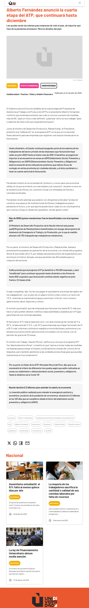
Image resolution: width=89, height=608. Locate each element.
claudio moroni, (74, 424)
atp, (9, 424)
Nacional (12, 85)
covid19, (48, 431)
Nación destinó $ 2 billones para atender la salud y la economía (40, 387)
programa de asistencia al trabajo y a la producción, (55, 418)
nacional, (11, 418)
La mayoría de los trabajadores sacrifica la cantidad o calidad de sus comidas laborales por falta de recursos (64, 490)
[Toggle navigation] (79, 3)
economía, (36, 424)
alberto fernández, (21, 424)
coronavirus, (37, 431)
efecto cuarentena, (26, 418)
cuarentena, (24, 431)
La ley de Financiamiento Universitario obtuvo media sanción (23, 553)
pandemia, (12, 431)
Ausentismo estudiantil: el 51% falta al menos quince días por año (24, 487)
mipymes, (47, 424)
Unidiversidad (49, 85)
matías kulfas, (60, 424)
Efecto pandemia (29, 85)
